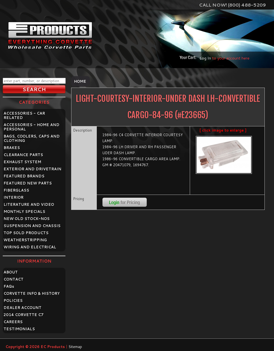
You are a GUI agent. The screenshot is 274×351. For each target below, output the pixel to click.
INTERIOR (13, 197)
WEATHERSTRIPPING (25, 239)
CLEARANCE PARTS (23, 154)
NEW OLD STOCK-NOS (27, 218)
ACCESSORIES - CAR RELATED (24, 115)
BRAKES (12, 147)
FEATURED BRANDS (24, 176)
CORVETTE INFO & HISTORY (32, 293)
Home (80, 81)
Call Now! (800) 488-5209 (232, 5)
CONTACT (13, 279)
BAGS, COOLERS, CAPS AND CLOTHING (32, 138)
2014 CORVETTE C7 (24, 314)
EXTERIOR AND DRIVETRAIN (32, 168)
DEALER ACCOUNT (22, 307)
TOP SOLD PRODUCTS (26, 232)
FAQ (9, 286)
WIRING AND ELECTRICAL (30, 247)
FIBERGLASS (16, 190)
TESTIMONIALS (19, 328)
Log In (205, 58)
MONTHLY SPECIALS (24, 211)
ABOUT (11, 272)
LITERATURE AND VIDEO (29, 204)
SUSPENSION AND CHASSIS (32, 225)
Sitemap (75, 346)
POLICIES (13, 300)
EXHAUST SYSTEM (22, 161)
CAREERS (13, 321)
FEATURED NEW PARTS (28, 183)
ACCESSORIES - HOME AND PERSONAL (31, 127)
